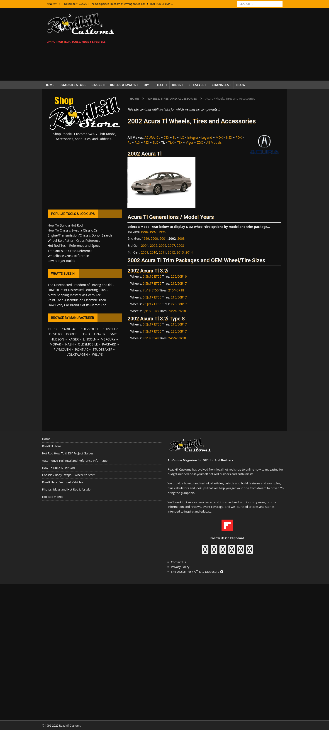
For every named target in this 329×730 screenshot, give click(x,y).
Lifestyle (196, 85)
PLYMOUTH (62, 349)
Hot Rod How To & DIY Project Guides (67, 453)
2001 (163, 238)
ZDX (200, 142)
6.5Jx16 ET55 (152, 276)
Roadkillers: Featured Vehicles (62, 482)
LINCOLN (89, 339)
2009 (144, 252)
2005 (153, 245)
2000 (154, 238)
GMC (113, 334)
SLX (155, 142)
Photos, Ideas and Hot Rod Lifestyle (66, 489)
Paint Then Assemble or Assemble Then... (78, 300)
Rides (176, 85)
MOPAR (55, 344)
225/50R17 (179, 304)
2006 (162, 245)
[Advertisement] (204, 44)
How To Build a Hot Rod (65, 225)
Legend (206, 137)
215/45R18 (176, 290)
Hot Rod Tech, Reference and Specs (74, 245)
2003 (181, 238)
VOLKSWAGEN (77, 354)
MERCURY (108, 339)
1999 (145, 238)
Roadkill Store (72, 85)
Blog (240, 85)
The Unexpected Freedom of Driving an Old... (81, 285)
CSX (166, 137)
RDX (239, 137)
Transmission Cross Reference (70, 251)
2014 (189, 252)
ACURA (149, 137)
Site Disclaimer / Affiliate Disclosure (197, 572)
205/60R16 (179, 276)
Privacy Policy (180, 567)
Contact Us (178, 562)
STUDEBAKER (102, 349)
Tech (160, 85)
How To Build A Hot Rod (58, 468)
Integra (192, 137)
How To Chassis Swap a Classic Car (73, 230)
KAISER (73, 339)
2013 (180, 252)
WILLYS (97, 354)
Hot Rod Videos (52, 497)
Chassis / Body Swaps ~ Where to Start (68, 475)
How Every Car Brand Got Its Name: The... (78, 305)
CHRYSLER (110, 329)
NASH (69, 344)
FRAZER (99, 334)
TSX (179, 142)
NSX (229, 137)
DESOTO (55, 334)
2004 (144, 245)
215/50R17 (179, 283)
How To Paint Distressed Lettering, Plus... (78, 290)
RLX (137, 142)
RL (129, 142)
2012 (171, 252)
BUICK (53, 329)
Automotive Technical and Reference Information (76, 461)
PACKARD (109, 344)
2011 (162, 252)
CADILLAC (69, 329)
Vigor (190, 142)
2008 (180, 245)
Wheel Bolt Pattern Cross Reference (74, 240)
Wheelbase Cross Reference (68, 256)
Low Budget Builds (61, 261)
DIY (146, 85)
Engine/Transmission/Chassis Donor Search (80, 235)
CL (158, 137)
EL (174, 137)
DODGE (71, 334)
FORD (85, 334)
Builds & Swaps (123, 85)
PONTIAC (81, 349)
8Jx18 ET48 (150, 311)
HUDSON (57, 339)
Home (49, 85)
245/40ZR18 (177, 311)
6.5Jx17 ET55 (152, 283)
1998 (162, 231)
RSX (146, 142)
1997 (153, 231)
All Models (214, 142)
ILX (182, 137)
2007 (171, 245)
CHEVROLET (89, 329)
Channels (220, 85)
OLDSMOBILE (88, 344)
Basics (96, 85)
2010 (153, 252)
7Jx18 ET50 (150, 290)
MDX (219, 137)
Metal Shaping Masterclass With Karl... (76, 295)
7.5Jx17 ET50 (152, 304)
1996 (144, 231)
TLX (170, 142)
